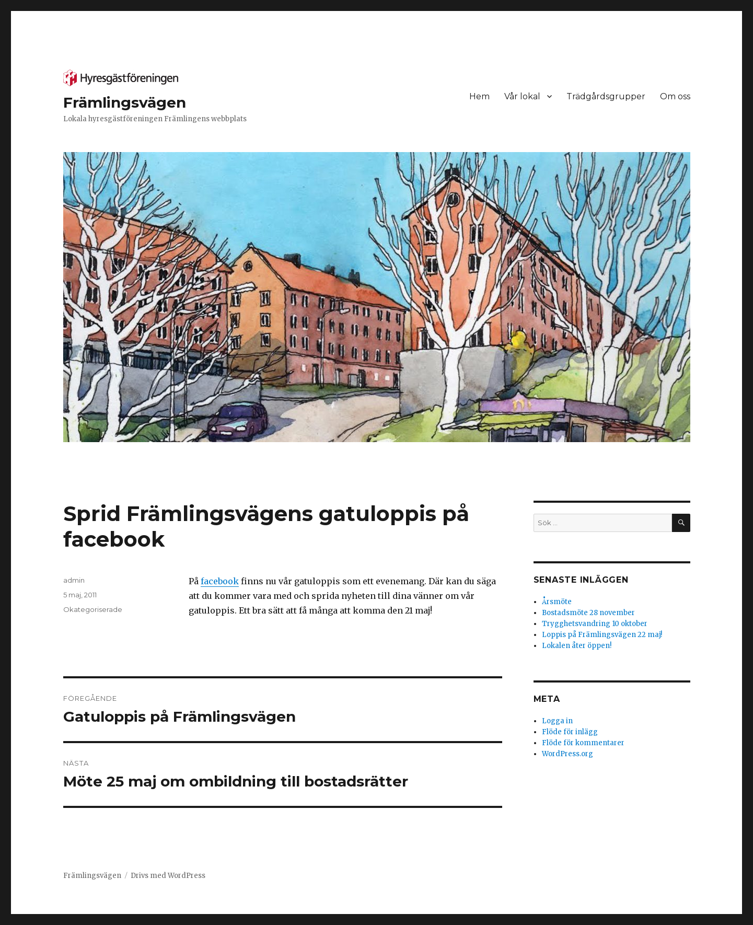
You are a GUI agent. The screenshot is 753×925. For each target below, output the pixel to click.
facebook (220, 581)
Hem (479, 96)
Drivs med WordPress (168, 875)
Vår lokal (522, 96)
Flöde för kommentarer (583, 742)
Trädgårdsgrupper (605, 96)
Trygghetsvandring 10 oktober (594, 623)
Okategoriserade (92, 609)
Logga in (557, 720)
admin (74, 580)
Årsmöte (557, 601)
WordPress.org (567, 753)
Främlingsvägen (124, 102)
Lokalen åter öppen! (576, 645)
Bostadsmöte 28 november (588, 612)
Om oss (675, 96)
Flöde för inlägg (570, 731)
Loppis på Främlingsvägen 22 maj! (602, 634)
